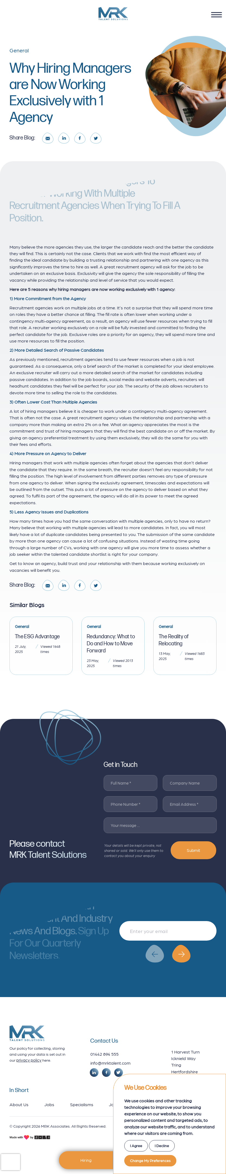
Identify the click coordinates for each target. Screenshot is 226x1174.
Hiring (85, 1160)
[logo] (113, 13)
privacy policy (29, 1060)
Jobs (49, 1104)
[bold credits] (29, 1137)
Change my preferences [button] (150, 1160)
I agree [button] (136, 1145)
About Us (18, 1104)
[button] (154, 954)
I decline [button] (162, 1145)
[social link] (94, 1072)
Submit (193, 850)
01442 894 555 (104, 1053)
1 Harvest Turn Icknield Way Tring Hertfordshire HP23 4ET (185, 1065)
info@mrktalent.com (110, 1062)
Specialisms (81, 1104)
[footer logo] (26, 1033)
